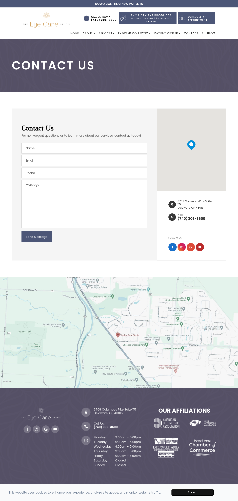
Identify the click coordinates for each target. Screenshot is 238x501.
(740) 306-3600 (104, 20)
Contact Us (193, 33)
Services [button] (106, 33)
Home (74, 33)
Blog (211, 33)
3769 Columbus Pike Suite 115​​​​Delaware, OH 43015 (192, 205)
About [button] (89, 33)
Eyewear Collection (134, 33)
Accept (193, 492)
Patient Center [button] (167, 33)
